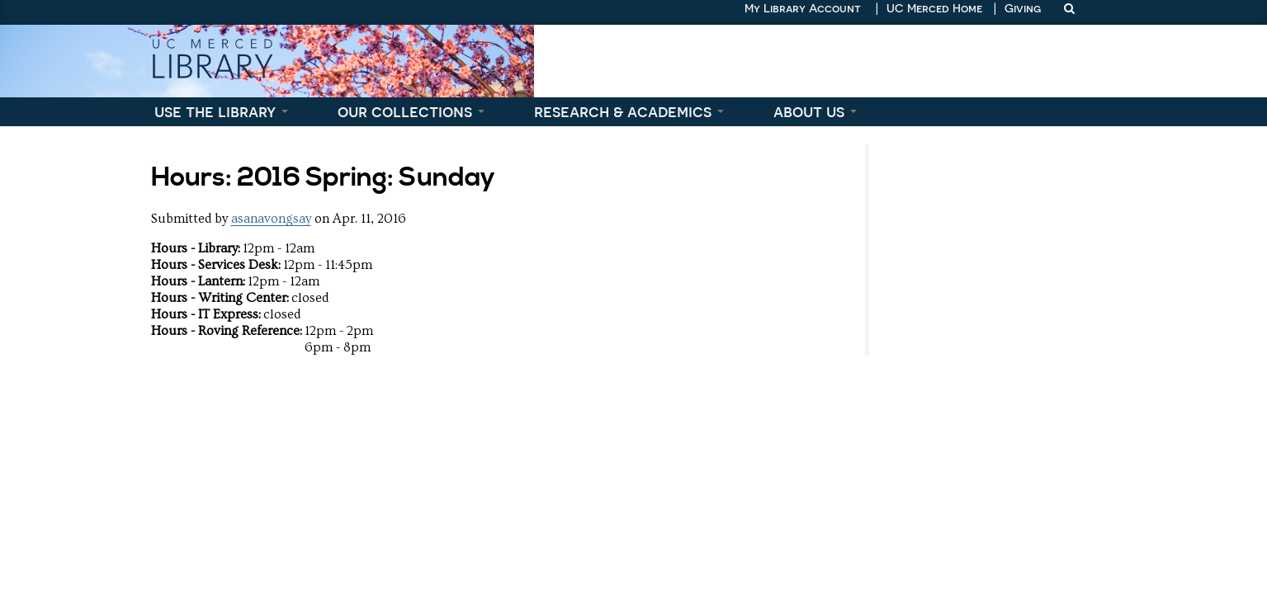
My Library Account (803, 8)
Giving (1023, 8)
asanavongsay (271, 218)
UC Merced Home (934, 8)
